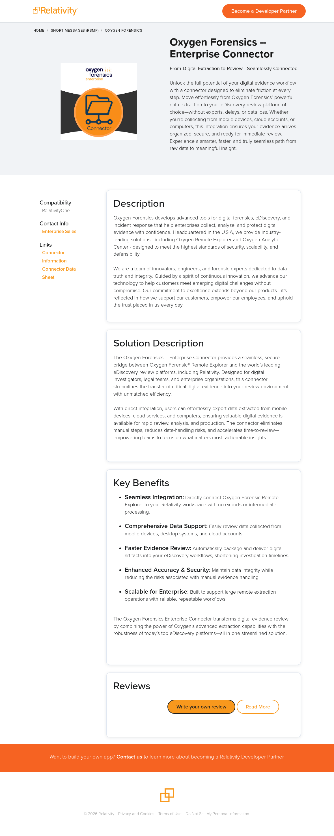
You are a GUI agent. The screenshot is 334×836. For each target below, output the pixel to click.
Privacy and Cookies (136, 814)
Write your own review (201, 706)
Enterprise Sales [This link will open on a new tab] (59, 231)
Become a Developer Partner (264, 11)
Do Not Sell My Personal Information (217, 814)
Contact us (129, 757)
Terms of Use (170, 814)
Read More (258, 706)
